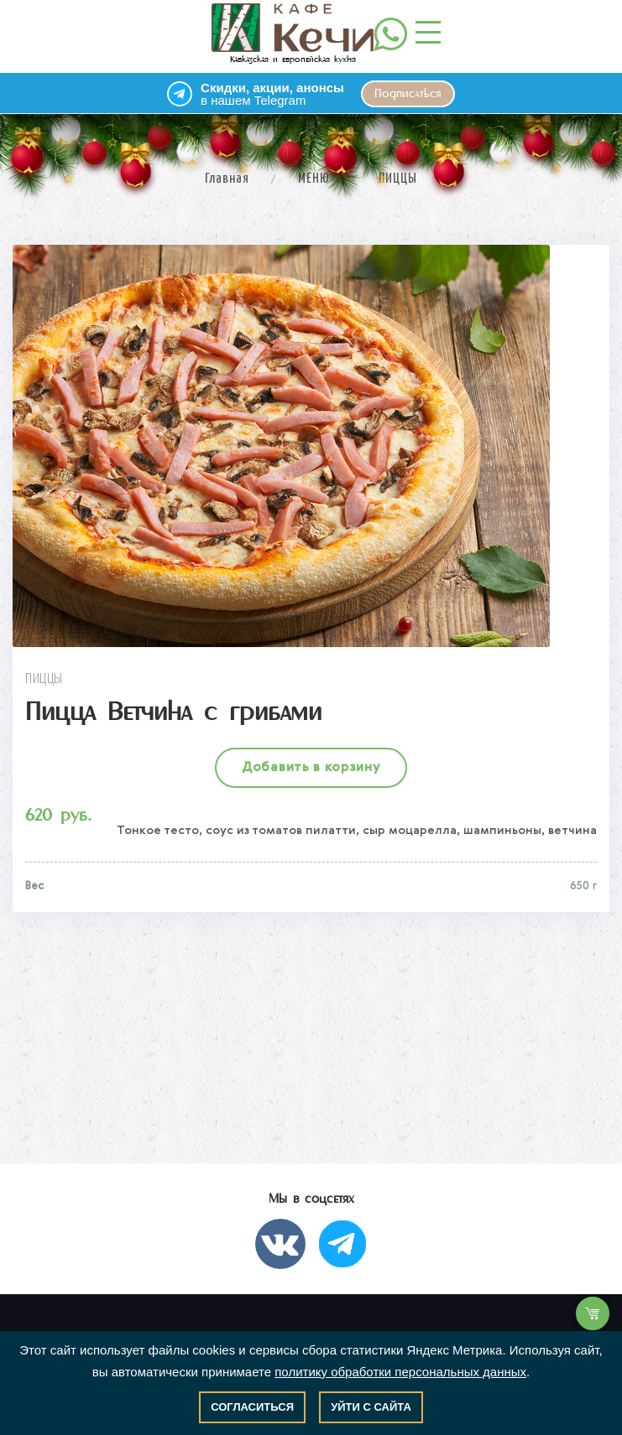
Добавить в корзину (311, 767)
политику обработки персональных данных (400, 1372)
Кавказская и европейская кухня (293, 33)
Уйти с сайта (371, 1407)
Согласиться (252, 1407)
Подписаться (408, 94)
